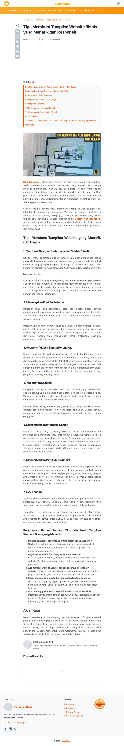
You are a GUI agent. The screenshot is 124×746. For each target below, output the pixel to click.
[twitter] (17, 36)
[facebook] (17, 31)
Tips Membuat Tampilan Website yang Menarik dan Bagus (50, 87)
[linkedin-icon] (10, 729)
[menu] (6, 3)
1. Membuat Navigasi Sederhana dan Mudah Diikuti (47, 91)
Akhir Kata (29, 125)
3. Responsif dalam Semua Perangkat (41, 99)
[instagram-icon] (5, 729)
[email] (17, 56)
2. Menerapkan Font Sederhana (38, 95)
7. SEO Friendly (31, 116)
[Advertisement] (62, 60)
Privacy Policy (71, 712)
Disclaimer (70, 708)
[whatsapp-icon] (15, 729)
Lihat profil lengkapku (15, 722)
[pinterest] (17, 51)
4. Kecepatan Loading (34, 104)
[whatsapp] (17, 41)
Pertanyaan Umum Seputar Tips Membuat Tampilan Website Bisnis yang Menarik (60, 120)
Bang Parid (66, 741)
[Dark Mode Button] (118, 3)
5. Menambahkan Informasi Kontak (40, 108)
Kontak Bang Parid (73, 716)
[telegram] (17, 46)
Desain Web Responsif (87, 218)
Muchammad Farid (23, 707)
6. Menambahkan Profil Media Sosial (41, 112)
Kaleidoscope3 (31, 182)
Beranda (69, 704)
